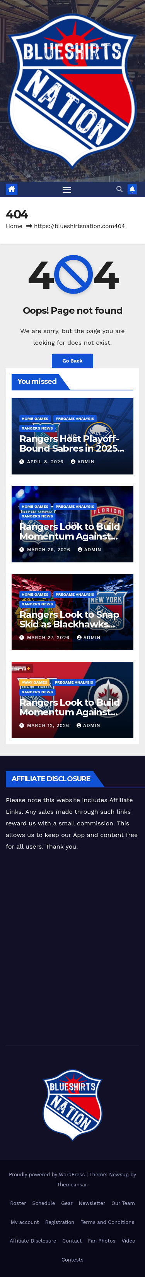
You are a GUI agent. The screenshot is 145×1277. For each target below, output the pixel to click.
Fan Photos (102, 1241)
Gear (67, 1203)
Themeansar (72, 1185)
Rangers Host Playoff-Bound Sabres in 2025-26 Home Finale (69, 448)
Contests (72, 1260)
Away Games (34, 682)
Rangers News (37, 428)
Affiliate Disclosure (33, 1241)
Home (14, 226)
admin (83, 461)
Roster (18, 1203)
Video (128, 1241)
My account (25, 1222)
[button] (119, 189)
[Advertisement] (72, 949)
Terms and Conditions (107, 1222)
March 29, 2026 (49, 549)
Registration (60, 1222)
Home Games (35, 418)
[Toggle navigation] (66, 189)
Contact (72, 1241)
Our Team (123, 1203)
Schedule (43, 1203)
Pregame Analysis (75, 418)
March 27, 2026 (49, 637)
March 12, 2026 (49, 725)
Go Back (73, 361)
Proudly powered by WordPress (48, 1174)
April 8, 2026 (46, 461)
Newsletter (92, 1203)
